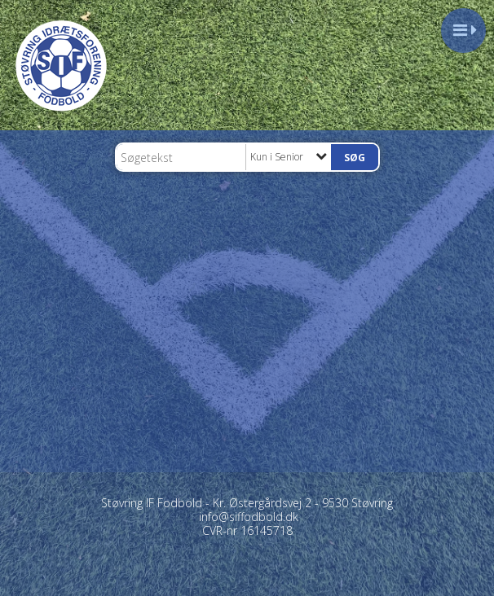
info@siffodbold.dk (248, 516)
